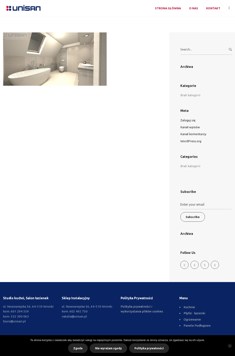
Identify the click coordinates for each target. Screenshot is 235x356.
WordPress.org (190, 141)
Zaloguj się (187, 120)
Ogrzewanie (192, 319)
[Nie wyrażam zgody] (229, 346)
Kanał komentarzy (193, 134)
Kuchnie (189, 307)
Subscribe (193, 217)
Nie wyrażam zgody (108, 348)
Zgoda (77, 348)
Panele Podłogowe (197, 325)
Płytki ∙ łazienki (194, 313)
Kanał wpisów (190, 127)
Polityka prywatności (149, 348)
